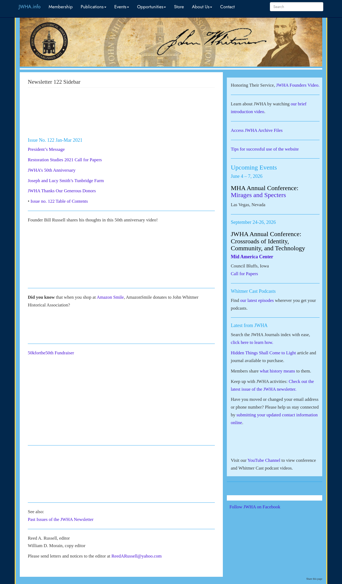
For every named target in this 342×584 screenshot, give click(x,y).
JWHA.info (30, 6)
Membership (61, 6)
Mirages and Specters (258, 194)
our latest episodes (257, 300)
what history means (277, 371)
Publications (93, 6)
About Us (202, 6)
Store (179, 6)
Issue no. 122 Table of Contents (59, 201)
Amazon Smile (110, 297)
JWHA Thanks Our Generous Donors (62, 190)
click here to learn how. (252, 342)
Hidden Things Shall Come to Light (263, 352)
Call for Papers (244, 273)
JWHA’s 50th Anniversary (51, 170)
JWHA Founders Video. (298, 85)
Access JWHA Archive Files (257, 130)
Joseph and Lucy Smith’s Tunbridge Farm (66, 180)
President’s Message (46, 149)
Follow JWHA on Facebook (262, 506)
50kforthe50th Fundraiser (51, 352)
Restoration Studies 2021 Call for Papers (65, 159)
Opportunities (151, 6)
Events (121, 6)
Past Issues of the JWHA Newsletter (61, 519)
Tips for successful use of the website (265, 149)
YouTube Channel (263, 460)
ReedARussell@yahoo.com (136, 556)
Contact (227, 6)
